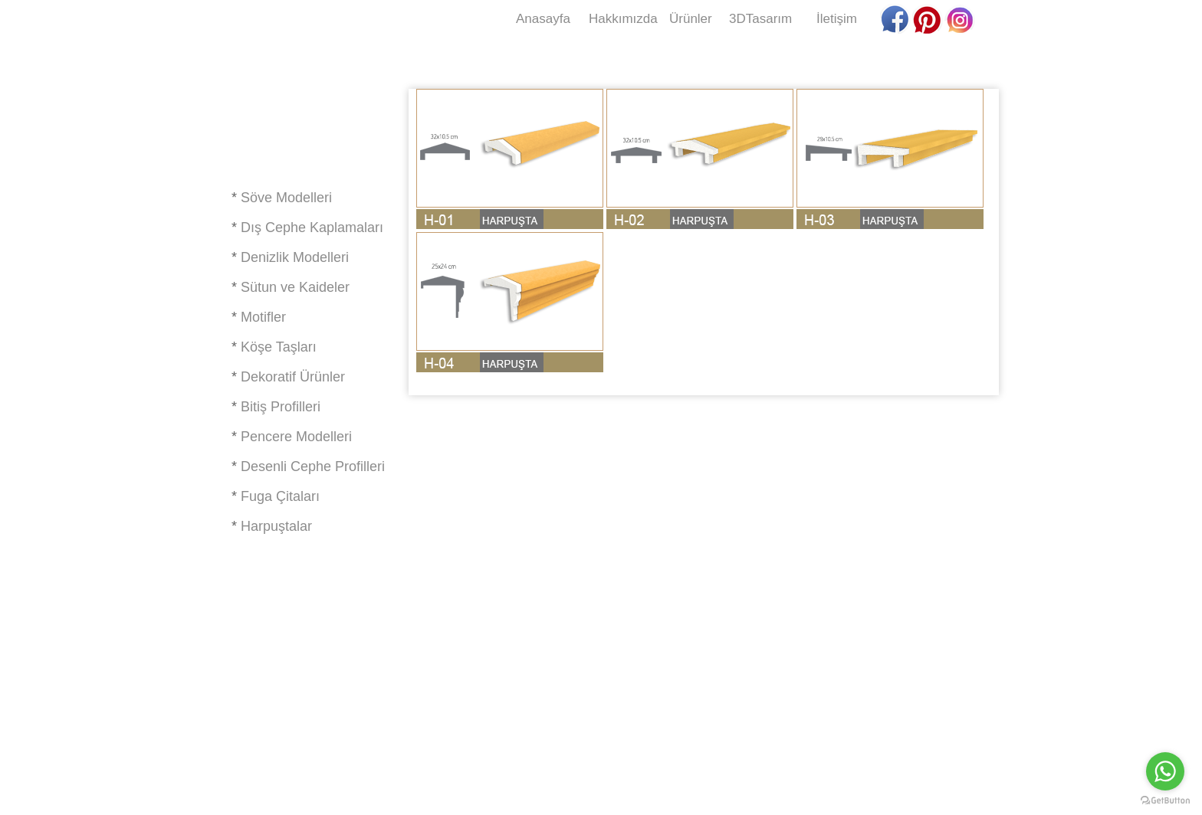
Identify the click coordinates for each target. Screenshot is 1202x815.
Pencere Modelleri (296, 436)
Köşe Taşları (279, 347)
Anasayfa (543, 18)
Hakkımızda (623, 18)
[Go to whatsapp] (1165, 771)
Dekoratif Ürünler (293, 377)
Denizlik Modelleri (295, 257)
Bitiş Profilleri (280, 406)
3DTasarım (760, 18)
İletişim (836, 18)
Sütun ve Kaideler (295, 287)
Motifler (263, 317)
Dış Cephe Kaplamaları (312, 227)
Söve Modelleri (286, 197)
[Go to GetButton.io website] (1165, 800)
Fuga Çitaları (280, 496)
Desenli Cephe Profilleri (313, 466)
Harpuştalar (276, 526)
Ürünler (690, 18)
